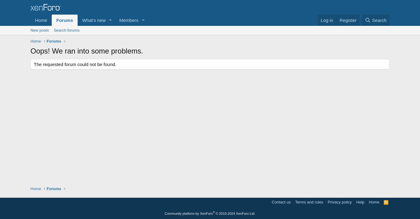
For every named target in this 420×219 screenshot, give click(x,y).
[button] (110, 20)
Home (41, 20)
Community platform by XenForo (210, 213)
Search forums (67, 30)
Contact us (281, 202)
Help (360, 202)
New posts (39, 30)
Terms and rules (309, 202)
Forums (64, 20)
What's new (94, 20)
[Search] (376, 20)
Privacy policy (340, 202)
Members (128, 20)
